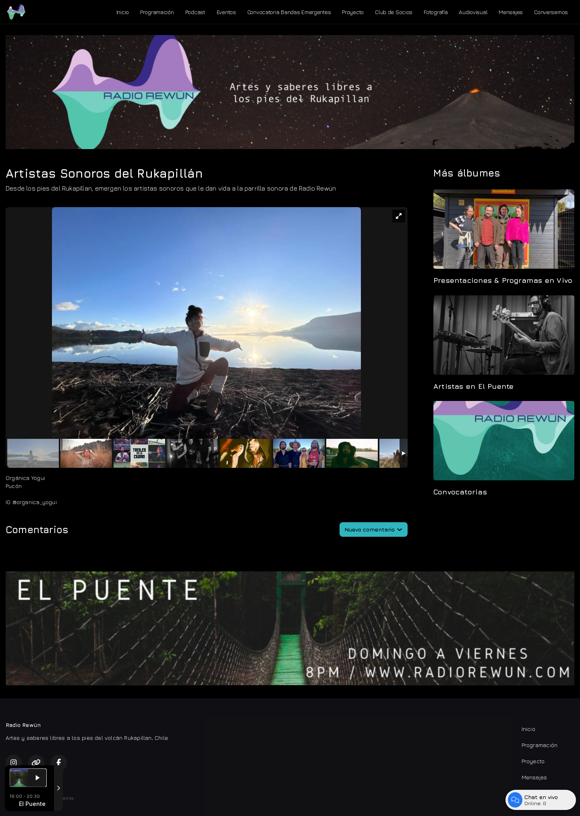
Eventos (226, 11)
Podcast (195, 11)
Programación (157, 11)
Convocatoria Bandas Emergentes (289, 11)
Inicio (122, 11)
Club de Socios (393, 11)
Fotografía (435, 11)
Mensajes (511, 11)
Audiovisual (473, 11)
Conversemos (551, 11)
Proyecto (353, 11)
